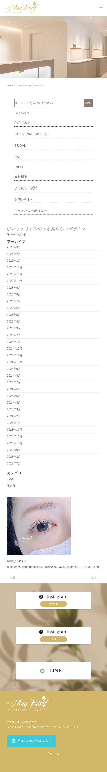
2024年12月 (14, 348)
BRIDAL (20, 145)
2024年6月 (14, 389)
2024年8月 (14, 375)
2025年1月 (14, 341)
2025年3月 (14, 328)
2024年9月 (14, 368)
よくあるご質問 (25, 188)
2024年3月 (14, 409)
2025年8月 (14, 294)
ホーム (9, 85)
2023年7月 (14, 463)
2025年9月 (14, 287)
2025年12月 (14, 267)
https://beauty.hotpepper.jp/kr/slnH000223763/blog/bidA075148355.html (53, 566)
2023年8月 (14, 456)
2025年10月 (14, 280)
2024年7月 (14, 382)
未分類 (11, 485)
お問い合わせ (24, 199)
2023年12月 (14, 429)
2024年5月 (14, 395)
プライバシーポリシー (30, 211)
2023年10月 (14, 443)
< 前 (12, 577)
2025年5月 (14, 314)
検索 (88, 103)
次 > (93, 577)
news (10, 478)
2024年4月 (14, 402)
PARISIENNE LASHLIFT (31, 134)
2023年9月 (14, 450)
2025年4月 (14, 321)
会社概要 (20, 177)
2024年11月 (14, 355)
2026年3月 (14, 247)
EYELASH (21, 123)
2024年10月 (14, 362)
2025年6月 (14, 308)
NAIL (17, 157)
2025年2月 (14, 335)
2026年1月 (14, 260)
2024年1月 (14, 422)
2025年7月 (14, 301)
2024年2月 (14, 416)
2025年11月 (14, 274)
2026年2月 (14, 253)
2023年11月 (14, 436)
